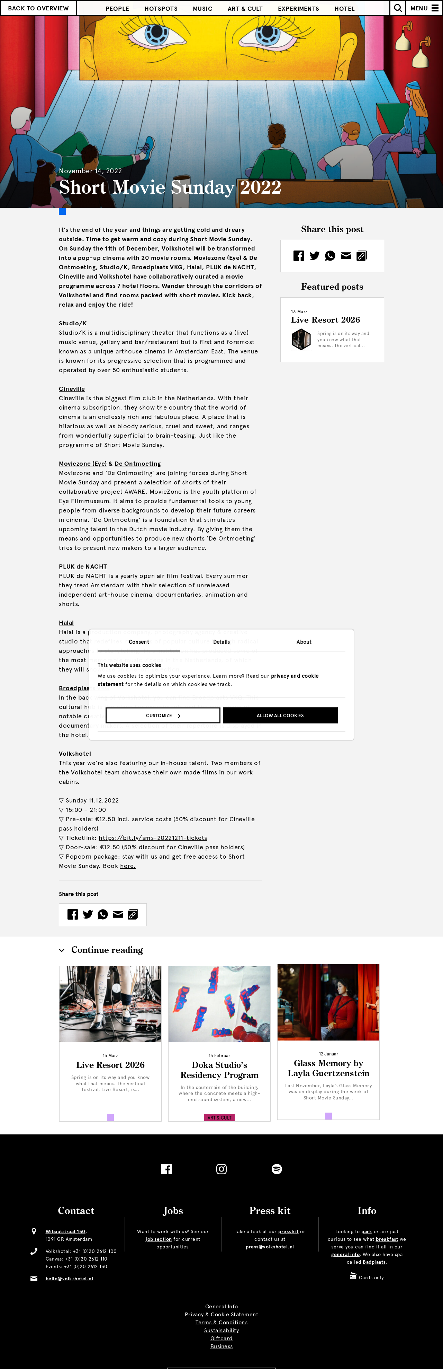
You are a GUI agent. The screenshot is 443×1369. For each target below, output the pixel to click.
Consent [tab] (139, 642)
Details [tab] (221, 642)
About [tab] (304, 642)
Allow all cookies (280, 716)
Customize (163, 716)
